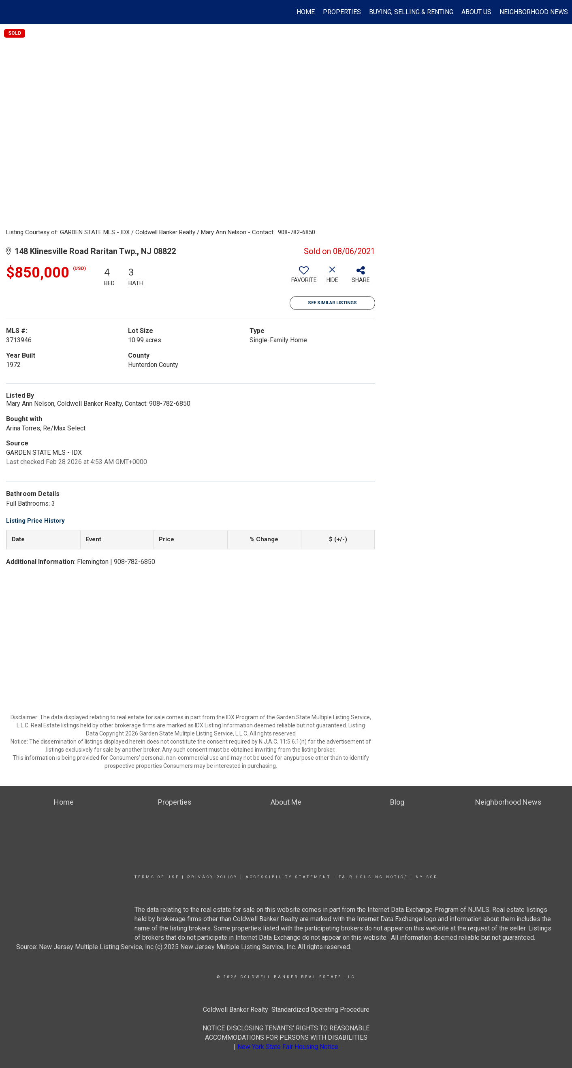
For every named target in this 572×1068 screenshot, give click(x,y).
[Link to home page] (10, 12)
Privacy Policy (212, 877)
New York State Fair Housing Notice (287, 1047)
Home (306, 12)
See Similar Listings (332, 302)
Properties (342, 12)
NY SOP (427, 877)
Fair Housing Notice (373, 877)
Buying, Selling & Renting (411, 12)
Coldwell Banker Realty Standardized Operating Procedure (286, 1009)
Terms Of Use (156, 877)
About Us (476, 12)
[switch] (304, 277)
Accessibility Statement (288, 877)
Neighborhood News (533, 12)
